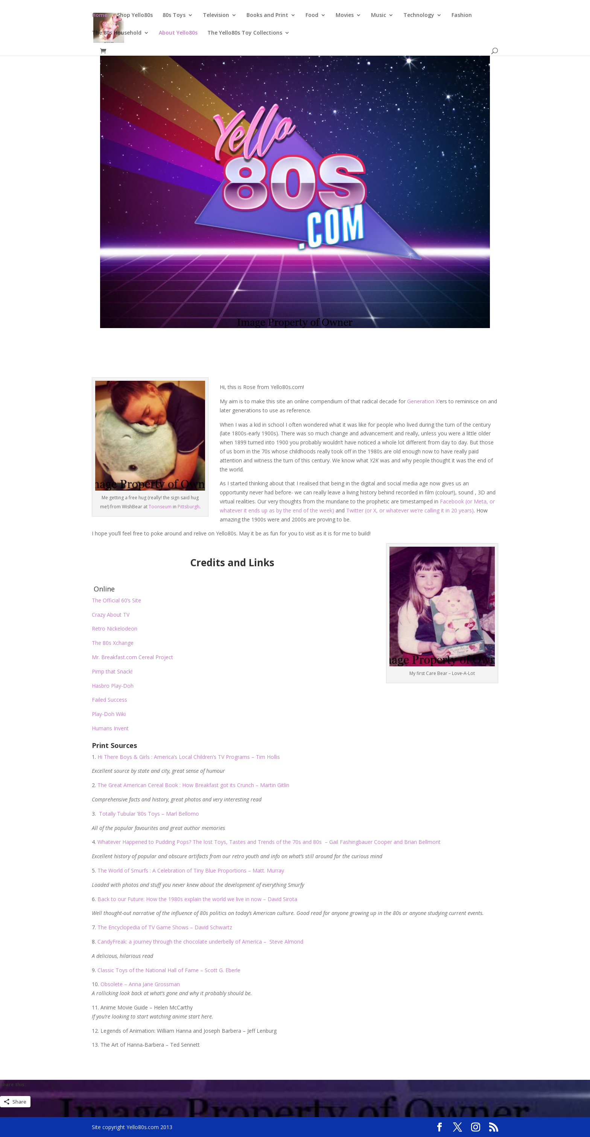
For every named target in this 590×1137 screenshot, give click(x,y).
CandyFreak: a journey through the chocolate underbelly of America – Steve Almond (200, 941)
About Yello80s (178, 33)
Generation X (423, 401)
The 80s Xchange (113, 642)
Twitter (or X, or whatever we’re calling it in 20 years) (410, 510)
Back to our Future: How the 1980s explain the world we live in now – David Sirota (197, 899)
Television (216, 15)
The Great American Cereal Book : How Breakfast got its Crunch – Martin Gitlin (193, 785)
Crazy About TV (110, 614)
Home (99, 15)
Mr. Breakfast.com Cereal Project (133, 657)
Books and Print (267, 15)
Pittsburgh (188, 506)
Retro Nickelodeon (114, 628)
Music (378, 15)
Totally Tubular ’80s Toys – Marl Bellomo (149, 813)
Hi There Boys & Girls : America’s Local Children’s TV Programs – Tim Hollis (188, 756)
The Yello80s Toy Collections (244, 33)
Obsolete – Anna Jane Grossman (140, 984)
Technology (418, 15)
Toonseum (160, 506)
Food (312, 15)
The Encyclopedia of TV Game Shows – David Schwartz (164, 927)
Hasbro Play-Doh (113, 685)
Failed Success (109, 699)
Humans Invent (110, 728)
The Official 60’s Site (116, 600)
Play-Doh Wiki (109, 713)
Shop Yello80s (135, 15)
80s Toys (174, 15)
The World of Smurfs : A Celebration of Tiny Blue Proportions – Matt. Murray (190, 870)
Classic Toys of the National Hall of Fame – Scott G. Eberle (168, 970)
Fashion (462, 15)
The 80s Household (116, 33)
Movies (345, 15)
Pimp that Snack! (112, 671)
